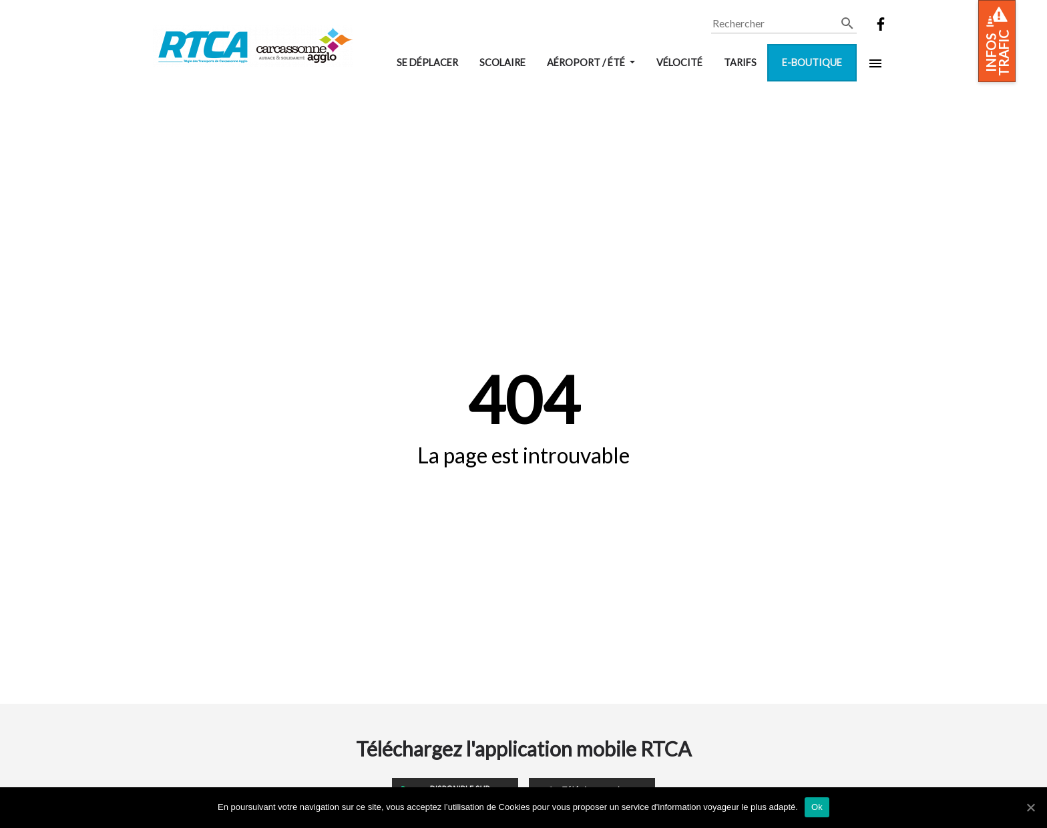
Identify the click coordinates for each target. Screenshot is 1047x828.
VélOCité (679, 62)
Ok (817, 807)
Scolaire (502, 62)
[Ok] (1030, 807)
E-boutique (812, 62)
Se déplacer (427, 62)
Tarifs (740, 62)
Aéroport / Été (587, 62)
